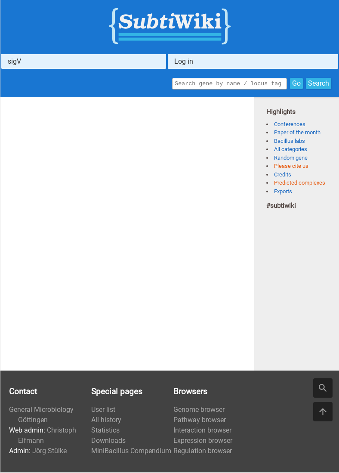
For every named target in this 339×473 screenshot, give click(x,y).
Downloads (108, 442)
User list (103, 411)
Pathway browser (199, 421)
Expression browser (202, 442)
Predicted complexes (299, 184)
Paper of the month (297, 133)
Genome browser (199, 411)
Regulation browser (202, 452)
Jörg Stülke (49, 452)
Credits (282, 176)
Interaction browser (202, 431)
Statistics (105, 431)
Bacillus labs (289, 142)
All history (106, 421)
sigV (14, 61)
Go (296, 84)
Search (318, 84)
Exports (283, 192)
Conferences (289, 125)
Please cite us (291, 167)
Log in (183, 61)
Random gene (291, 159)
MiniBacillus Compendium (131, 452)
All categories (290, 150)
